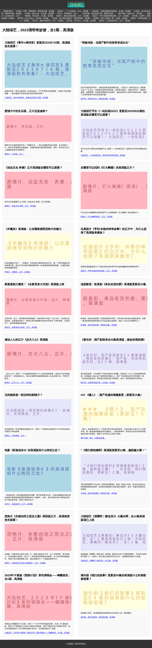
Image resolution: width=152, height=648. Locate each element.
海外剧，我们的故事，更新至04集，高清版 (98, 617)
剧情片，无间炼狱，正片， (15, 436)
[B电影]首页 (8, 11)
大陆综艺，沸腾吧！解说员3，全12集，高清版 (99, 561)
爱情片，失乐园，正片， (14, 154)
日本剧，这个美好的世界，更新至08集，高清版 (71, 18)
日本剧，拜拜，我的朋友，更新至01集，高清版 (35, 11)
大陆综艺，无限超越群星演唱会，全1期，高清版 (111, 11)
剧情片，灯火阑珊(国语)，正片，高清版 (97, 217)
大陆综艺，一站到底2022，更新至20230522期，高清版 (103, 155)
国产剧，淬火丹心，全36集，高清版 (81, 21)
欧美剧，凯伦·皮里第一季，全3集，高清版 (110, 18)
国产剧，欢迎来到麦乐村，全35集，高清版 (98, 383)
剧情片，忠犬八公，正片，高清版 (18, 383)
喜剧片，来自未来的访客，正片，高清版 (72, 16)
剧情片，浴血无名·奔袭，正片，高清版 (20, 206)
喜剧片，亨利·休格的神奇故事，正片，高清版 (110, 16)
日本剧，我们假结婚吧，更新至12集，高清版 (99, 493)
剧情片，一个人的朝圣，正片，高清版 (73, 11)
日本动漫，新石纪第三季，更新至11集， (98, 13)
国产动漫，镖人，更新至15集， (93, 438)
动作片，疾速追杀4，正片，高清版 (19, 504)
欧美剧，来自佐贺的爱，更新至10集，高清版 (99, 325)
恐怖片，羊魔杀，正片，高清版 (17, 272)
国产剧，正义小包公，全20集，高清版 (33, 18)
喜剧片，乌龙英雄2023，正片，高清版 (114, 21)
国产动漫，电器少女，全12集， (131, 13)
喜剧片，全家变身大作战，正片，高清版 (21, 327)
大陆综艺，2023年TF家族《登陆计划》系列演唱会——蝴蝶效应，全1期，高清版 (37, 633)
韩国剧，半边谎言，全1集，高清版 (39, 16)
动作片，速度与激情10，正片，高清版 (47, 21)
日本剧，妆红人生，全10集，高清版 (39, 13)
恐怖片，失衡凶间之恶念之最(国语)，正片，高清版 (25, 563)
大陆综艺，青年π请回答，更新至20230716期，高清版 (26, 98)
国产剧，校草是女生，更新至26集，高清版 (98, 99)
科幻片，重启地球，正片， (68, 13)
